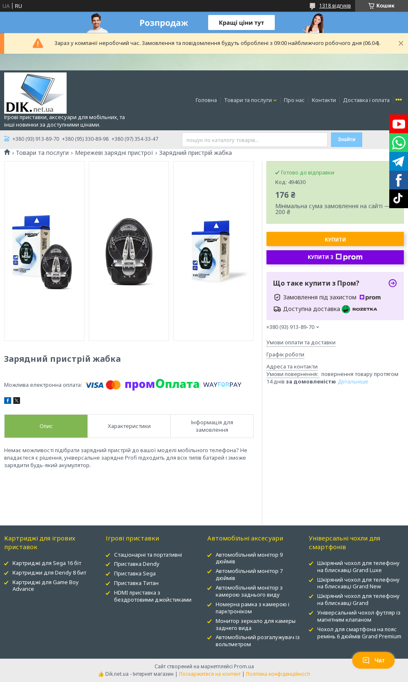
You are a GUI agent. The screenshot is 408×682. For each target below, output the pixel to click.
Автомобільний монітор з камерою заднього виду (249, 591)
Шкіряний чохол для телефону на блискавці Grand (358, 599)
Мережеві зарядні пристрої (114, 153)
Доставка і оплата (366, 100)
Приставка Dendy (136, 564)
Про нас (294, 100)
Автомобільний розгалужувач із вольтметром (258, 640)
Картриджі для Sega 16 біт (46, 563)
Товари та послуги (248, 100)
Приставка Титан (136, 583)
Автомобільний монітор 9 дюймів (249, 558)
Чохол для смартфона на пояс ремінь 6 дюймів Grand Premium (359, 632)
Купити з (335, 257)
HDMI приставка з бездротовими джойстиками (153, 596)
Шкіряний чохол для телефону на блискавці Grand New (358, 583)
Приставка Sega (135, 573)
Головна (206, 100)
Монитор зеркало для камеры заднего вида (256, 624)
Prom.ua (244, 666)
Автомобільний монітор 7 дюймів (249, 574)
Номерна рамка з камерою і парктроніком (252, 607)
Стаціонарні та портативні (148, 554)
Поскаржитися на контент (210, 673)
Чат (373, 660)
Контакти (324, 100)
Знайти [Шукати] (346, 139)
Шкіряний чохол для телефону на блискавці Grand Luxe (358, 566)
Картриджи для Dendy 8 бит (49, 572)
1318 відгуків (335, 5)
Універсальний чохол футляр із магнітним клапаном (359, 616)
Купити (335, 239)
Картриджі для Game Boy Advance (45, 585)
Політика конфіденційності (278, 673)
